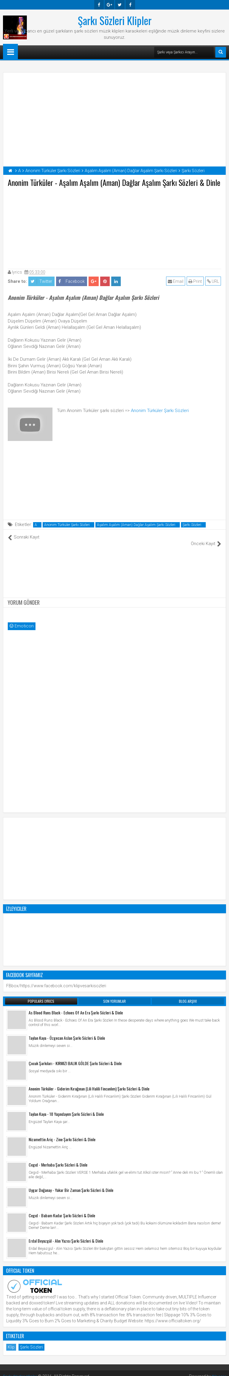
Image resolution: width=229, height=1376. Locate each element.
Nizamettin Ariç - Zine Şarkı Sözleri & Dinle (62, 1133)
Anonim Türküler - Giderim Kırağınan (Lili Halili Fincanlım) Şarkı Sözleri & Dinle (89, 1082)
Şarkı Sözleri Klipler (114, 20)
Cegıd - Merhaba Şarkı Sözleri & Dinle (58, 1158)
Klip (11, 1340)
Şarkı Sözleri (191, 525)
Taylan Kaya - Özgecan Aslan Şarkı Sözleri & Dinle (67, 1031)
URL (213, 281)
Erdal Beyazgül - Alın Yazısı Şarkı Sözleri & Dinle (66, 1234)
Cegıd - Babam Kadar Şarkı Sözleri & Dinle (62, 1209)
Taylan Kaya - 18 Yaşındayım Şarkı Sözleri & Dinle (66, 1107)
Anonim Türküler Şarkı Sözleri (160, 410)
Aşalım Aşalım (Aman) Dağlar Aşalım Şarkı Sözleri (136, 525)
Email (176, 281)
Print (195, 281)
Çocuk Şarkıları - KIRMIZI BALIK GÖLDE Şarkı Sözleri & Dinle (75, 1057)
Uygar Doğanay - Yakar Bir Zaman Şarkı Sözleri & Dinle (71, 1184)
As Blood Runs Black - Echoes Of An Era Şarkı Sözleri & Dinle (76, 1006)
